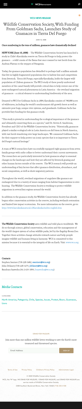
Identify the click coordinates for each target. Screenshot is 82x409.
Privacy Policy (27, 370)
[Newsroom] (41, 2)
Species (39, 299)
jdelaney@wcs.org (38, 265)
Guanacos (71, 299)
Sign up (66, 351)
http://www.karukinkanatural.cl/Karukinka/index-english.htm (32, 207)
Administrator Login (66, 370)
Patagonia (23, 299)
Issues (47, 299)
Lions (4, 303)
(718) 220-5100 (60, 386)
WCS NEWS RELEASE (40, 18)
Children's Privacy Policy (45, 370)
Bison (62, 299)
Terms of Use (12, 370)
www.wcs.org (72, 242)
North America (9, 299)
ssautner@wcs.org (40, 262)
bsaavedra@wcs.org (44, 269)
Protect (54, 299)
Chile (31, 299)
